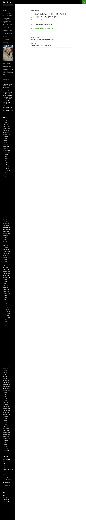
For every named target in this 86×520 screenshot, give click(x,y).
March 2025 (5, 144)
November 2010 (6, 386)
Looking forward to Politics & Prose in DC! (51, 44)
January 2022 (6, 205)
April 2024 (5, 162)
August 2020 (5, 235)
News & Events (54, 2)
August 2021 (5, 211)
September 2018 (6, 277)
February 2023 (6, 182)
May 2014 (5, 301)
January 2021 (6, 225)
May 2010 (5, 398)
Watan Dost (5, 487)
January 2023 (6, 184)
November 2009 (6, 410)
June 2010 (5, 396)
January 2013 (6, 334)
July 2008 (5, 442)
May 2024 (5, 160)
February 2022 (6, 203)
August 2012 (5, 344)
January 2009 (6, 430)
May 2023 (5, 176)
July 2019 (5, 261)
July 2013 (5, 321)
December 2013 (6, 311)
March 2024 (5, 164)
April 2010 (5, 400)
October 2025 (6, 132)
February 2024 (6, 166)
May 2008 (5, 446)
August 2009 (5, 416)
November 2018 (6, 273)
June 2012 (5, 348)
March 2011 (5, 378)
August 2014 (5, 295)
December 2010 (6, 384)
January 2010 (6, 406)
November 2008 (6, 434)
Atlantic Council (64, 2)
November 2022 (6, 189)
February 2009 (6, 428)
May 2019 (5, 263)
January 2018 (6, 289)
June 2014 (5, 299)
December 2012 (6, 336)
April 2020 (5, 243)
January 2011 (6, 382)
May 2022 (5, 197)
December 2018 (6, 271)
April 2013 (5, 327)
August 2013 (5, 319)
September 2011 (6, 366)
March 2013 (5, 329)
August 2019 (5, 259)
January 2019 (6, 269)
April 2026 (5, 122)
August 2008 (5, 440)
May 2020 (5, 241)
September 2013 (6, 317)
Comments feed (6, 499)
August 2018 (5, 279)
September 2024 (6, 152)
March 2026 (5, 124)
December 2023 (6, 170)
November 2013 (6, 313)
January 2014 (6, 309)
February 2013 (6, 331)
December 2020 (6, 227)
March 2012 (5, 354)
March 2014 (5, 305)
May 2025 (5, 142)
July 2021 (5, 213)
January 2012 (6, 358)
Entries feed (5, 497)
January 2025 (6, 148)
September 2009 (6, 414)
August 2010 (5, 392)
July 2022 (5, 195)
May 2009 (5, 422)
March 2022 (5, 201)
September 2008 (6, 438)
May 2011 (5, 374)
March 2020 (5, 245)
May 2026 (5, 120)
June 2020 (5, 239)
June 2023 (5, 174)
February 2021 (6, 223)
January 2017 (6, 291)
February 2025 (6, 146)
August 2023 (5, 172)
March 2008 (5, 448)
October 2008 (6, 436)
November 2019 (6, 253)
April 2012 (5, 352)
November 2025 (6, 130)
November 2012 (6, 338)
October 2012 (6, 340)
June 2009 (5, 420)
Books (39, 2)
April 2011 (5, 376)
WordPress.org (6, 501)
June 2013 (5, 323)
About (72, 2)
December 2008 (6, 432)
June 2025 (5, 140)
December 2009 (6, 408)
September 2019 (6, 257)
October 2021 (6, 207)
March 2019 (5, 265)
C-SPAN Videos (6, 477)
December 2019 (6, 251)
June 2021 (5, 215)
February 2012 (6, 356)
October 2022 (6, 191)
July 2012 (5, 346)
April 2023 (5, 178)
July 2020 (5, 237)
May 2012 (5, 350)
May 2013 (5, 325)
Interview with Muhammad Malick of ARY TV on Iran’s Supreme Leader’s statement (7, 85)
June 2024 (5, 158)
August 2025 (5, 136)
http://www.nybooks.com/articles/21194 (42, 28)
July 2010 (5, 394)
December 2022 (6, 187)
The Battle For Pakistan (25, 2)
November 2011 (6, 362)
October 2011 (6, 364)
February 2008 (6, 450)
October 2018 (6, 275)
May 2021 (5, 217)
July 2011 (5, 370)
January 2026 (6, 126)
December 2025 (6, 128)
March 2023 (5, 180)
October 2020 (6, 231)
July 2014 (5, 297)
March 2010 (5, 402)
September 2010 (6, 390)
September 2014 (6, 293)
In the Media (46, 2)
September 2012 (6, 342)
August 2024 (5, 154)
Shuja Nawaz (7, 2)
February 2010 (6, 404)
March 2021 (5, 221)
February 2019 (6, 267)
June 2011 (5, 372)
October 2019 (6, 255)
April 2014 (5, 303)
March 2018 (5, 285)
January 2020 (6, 249)
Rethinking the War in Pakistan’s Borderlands (51, 38)
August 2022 (5, 193)
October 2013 (6, 315)
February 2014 (6, 307)
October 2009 (6, 412)
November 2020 (6, 229)
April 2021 (5, 219)
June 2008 (5, 444)
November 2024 (6, 150)
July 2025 (5, 138)
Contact (79, 2)
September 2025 (6, 134)
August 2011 (5, 368)
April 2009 (5, 424)
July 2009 (5, 418)
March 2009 (5, 426)
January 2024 (6, 168)
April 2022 (5, 199)
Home (16, 2)
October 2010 (6, 388)
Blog (34, 2)
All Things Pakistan (7, 485)
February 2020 (6, 247)
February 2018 (6, 287)
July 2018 (5, 281)
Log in (4, 495)
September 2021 (6, 209)
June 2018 (5, 283)
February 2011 (6, 380)
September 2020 (6, 233)
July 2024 (5, 156)
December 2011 (6, 360)
